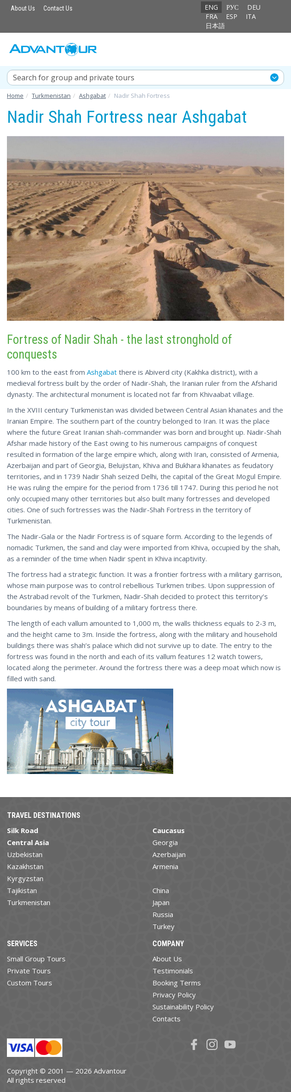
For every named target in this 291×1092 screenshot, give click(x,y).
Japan (161, 902)
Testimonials (172, 970)
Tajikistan (22, 890)
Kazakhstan (25, 866)
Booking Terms (176, 982)
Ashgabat (102, 372)
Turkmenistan (28, 902)
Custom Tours (29, 982)
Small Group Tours (36, 958)
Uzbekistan (24, 854)
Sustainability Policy (183, 1006)
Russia (162, 914)
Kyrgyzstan (25, 878)
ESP (231, 16)
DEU (254, 7)
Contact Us (58, 8)
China (160, 890)
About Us (23, 8)
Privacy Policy (174, 994)
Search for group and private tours (73, 77)
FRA (212, 16)
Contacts (166, 1018)
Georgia (165, 842)
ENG (211, 7)
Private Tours (29, 970)
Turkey (163, 926)
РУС (232, 7)
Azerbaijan (169, 854)
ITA (251, 16)
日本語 (215, 25)
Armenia (165, 866)
